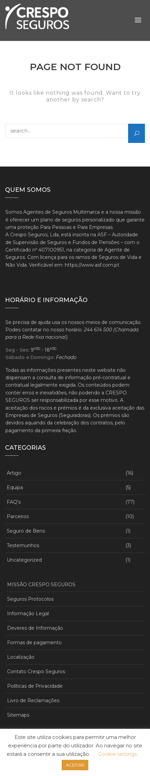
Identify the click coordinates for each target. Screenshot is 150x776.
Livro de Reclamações (33, 700)
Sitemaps (18, 715)
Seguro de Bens (26, 531)
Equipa (15, 487)
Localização (20, 657)
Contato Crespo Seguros (36, 671)
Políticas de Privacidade (35, 686)
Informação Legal (28, 613)
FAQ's (14, 502)
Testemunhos (23, 545)
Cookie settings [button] (117, 754)
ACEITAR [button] (75, 765)
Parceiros (18, 516)
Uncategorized (24, 560)
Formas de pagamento (34, 642)
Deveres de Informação (35, 628)
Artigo (14, 473)
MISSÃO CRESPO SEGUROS (41, 584)
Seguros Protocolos (30, 599)
